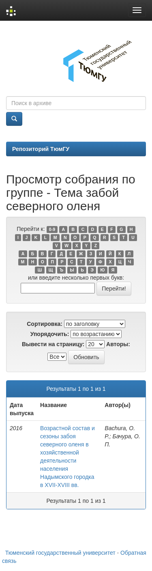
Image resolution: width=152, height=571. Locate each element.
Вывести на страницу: (53, 344)
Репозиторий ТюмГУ (40, 149)
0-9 (52, 229)
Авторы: (118, 344)
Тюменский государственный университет (60, 552)
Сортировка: (44, 324)
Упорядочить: (49, 334)
